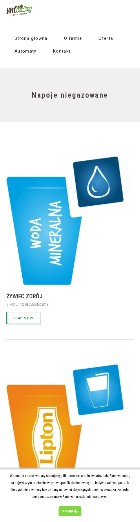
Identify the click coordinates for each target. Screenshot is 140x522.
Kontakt (61, 51)
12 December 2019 (34, 304)
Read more (24, 318)
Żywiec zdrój (24, 296)
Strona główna (31, 38)
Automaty (25, 51)
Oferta (106, 38)
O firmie (73, 38)
